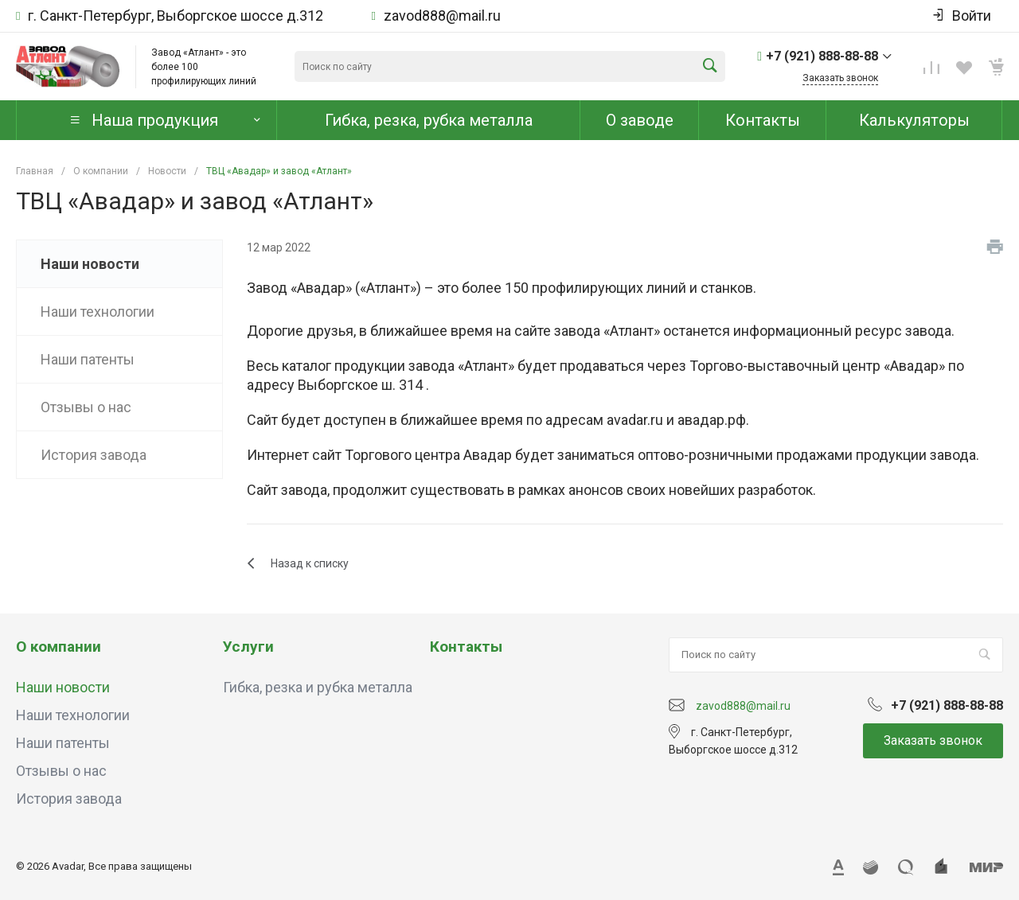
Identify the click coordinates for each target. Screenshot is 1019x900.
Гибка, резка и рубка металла (317, 687)
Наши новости (63, 687)
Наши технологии (73, 715)
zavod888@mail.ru (442, 16)
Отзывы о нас (61, 770)
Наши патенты (63, 742)
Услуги (248, 646)
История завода (69, 798)
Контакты (466, 646)
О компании (58, 646)
